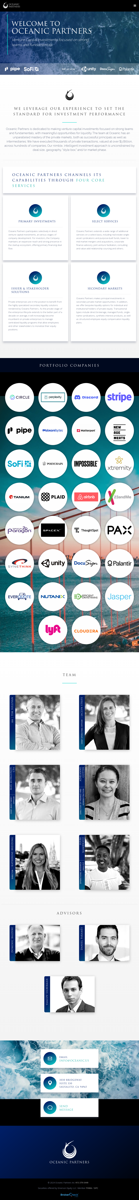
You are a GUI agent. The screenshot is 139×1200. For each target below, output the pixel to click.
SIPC (96, 1188)
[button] (135, 5)
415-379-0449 (81, 1182)
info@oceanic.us (74, 1061)
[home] (11, 5)
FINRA (89, 1188)
